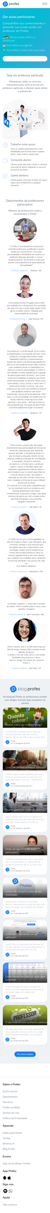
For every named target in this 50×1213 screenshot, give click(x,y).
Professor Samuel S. (20, 507)
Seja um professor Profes (16, 1163)
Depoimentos (10, 1096)
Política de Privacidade (15, 1118)
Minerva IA (8, 1143)
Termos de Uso (11, 1112)
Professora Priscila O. (19, 319)
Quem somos (10, 1091)
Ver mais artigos (25, 1054)
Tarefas (7, 1138)
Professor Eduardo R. (20, 270)
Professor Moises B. (17, 614)
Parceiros (8, 1102)
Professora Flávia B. (20, 668)
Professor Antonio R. (20, 413)
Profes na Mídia (11, 1107)
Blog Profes (9, 1149)
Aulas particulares (12, 1132)
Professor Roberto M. (19, 571)
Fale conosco (10, 1204)
